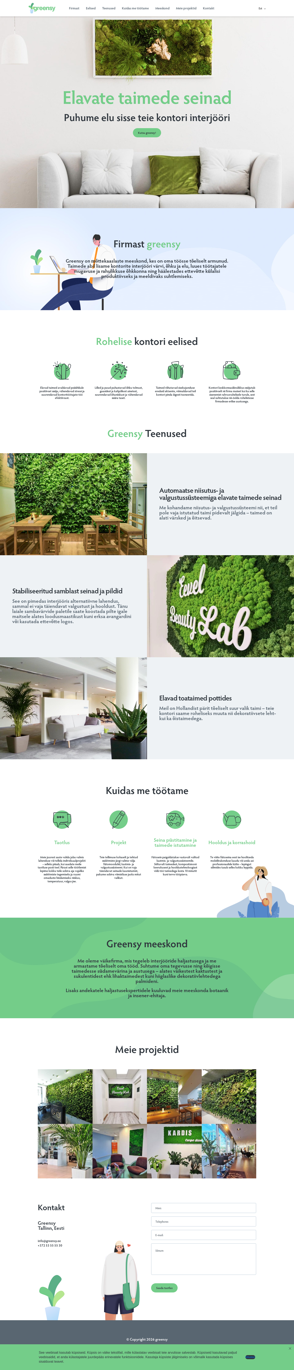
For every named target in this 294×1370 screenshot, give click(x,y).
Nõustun (250, 1357)
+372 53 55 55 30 (50, 1245)
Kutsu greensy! (147, 133)
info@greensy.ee (49, 1241)
